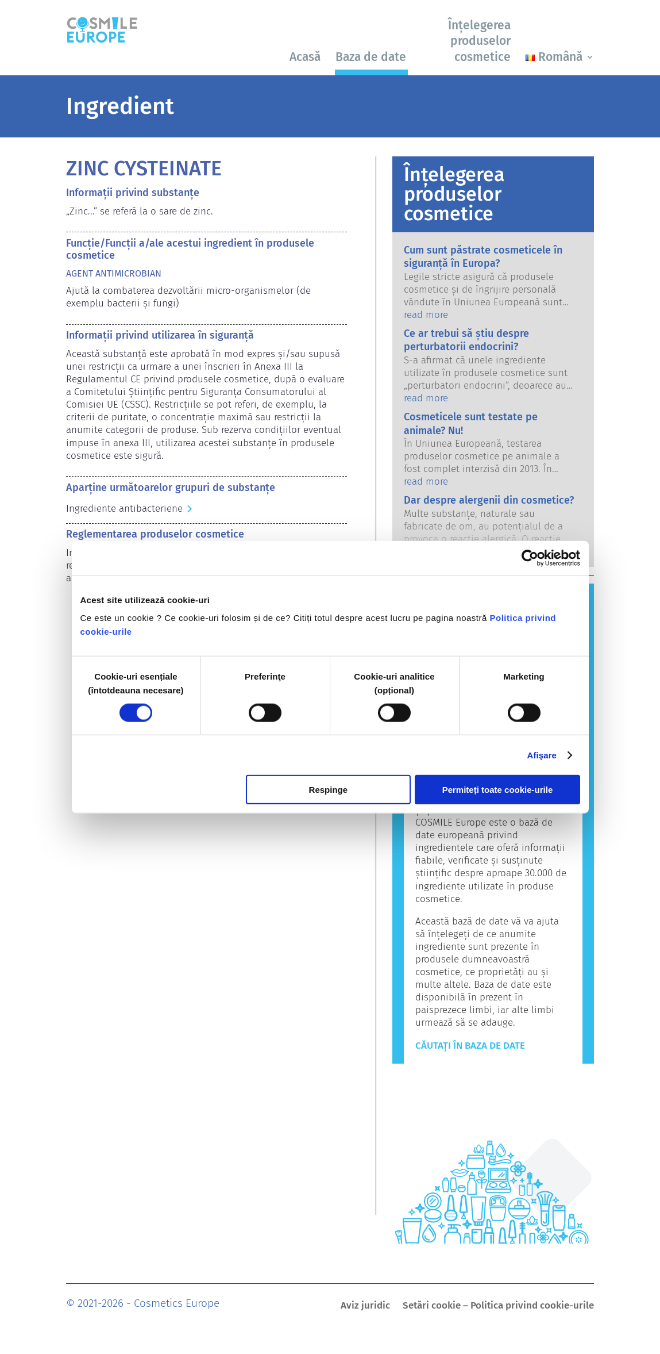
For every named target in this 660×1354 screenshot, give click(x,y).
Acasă (305, 56)
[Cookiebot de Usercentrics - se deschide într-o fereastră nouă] (530, 557)
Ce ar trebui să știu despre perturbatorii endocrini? (466, 340)
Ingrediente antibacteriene (124, 509)
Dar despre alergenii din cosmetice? (489, 500)
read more (426, 315)
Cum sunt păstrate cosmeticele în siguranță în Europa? (483, 257)
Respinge (328, 790)
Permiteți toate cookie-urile (497, 790)
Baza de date (370, 56)
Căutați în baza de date (470, 1046)
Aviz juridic (365, 1306)
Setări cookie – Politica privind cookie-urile (498, 1306)
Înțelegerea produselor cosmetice (479, 41)
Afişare (542, 755)
